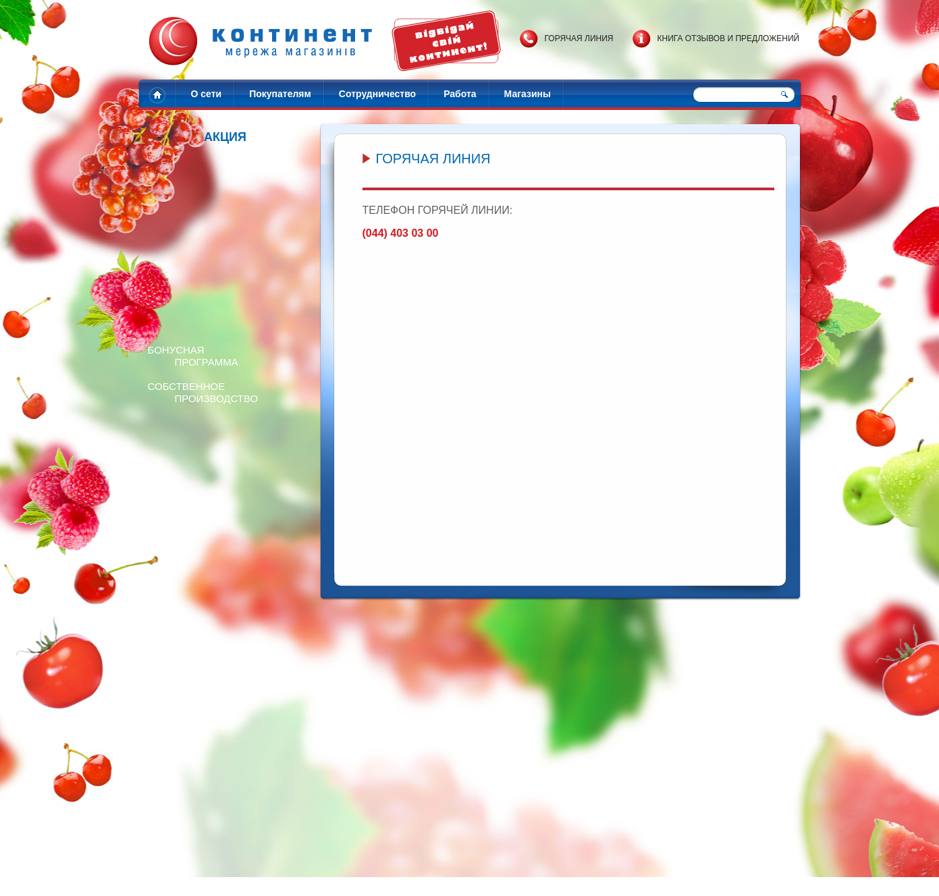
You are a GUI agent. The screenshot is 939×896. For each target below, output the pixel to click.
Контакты (439, 880)
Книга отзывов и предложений (729, 38)
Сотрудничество (377, 93)
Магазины (527, 93)
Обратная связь (492, 880)
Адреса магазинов (383, 880)
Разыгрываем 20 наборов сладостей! (279, 800)
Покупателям (280, 93)
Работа (460, 93)
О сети (206, 93)
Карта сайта (547, 880)
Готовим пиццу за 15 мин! (676, 800)
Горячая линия (579, 38)
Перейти (178, 698)
